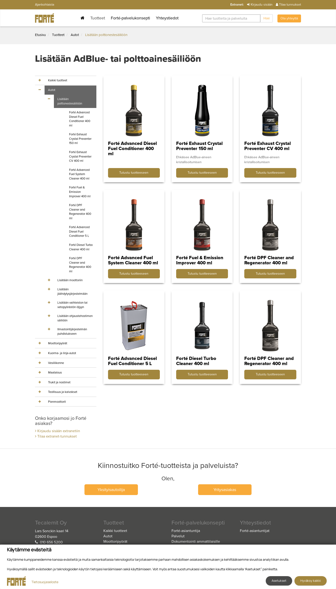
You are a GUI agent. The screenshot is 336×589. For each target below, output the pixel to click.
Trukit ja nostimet (59, 382)
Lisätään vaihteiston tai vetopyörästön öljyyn (72, 305)
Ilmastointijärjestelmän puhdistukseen (72, 331)
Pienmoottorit (57, 402)
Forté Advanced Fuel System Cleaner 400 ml (79, 174)
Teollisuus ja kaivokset (62, 392)
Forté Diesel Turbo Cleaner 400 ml (81, 247)
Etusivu (40, 35)
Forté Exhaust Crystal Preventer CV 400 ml (80, 156)
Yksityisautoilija (111, 489)
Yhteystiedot (167, 18)
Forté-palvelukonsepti (130, 18)
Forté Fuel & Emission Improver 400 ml (80, 192)
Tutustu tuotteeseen (133, 173)
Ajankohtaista (44, 5)
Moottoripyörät (57, 343)
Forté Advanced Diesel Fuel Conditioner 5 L (79, 231)
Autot (75, 35)
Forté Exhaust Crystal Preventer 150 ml (80, 139)
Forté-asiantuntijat (255, 530)
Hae (266, 18)
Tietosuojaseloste (45, 582)
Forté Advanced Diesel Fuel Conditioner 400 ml (79, 119)
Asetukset (279, 580)
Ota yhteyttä (289, 18)
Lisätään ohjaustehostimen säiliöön (75, 318)
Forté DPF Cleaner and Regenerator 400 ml (80, 211)
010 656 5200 (51, 542)
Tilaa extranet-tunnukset (56, 436)
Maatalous (55, 372)
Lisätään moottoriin (70, 280)
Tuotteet (97, 18)
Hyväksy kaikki (310, 580)
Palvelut (178, 536)
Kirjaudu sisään (260, 5)
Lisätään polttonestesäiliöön (106, 35)
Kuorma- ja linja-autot (62, 353)
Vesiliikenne (56, 363)
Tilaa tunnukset (288, 5)
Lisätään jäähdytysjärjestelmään (72, 291)
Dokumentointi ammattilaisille (196, 541)
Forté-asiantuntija (186, 530)
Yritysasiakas (225, 489)
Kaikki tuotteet (57, 80)
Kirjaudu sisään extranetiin (57, 431)
